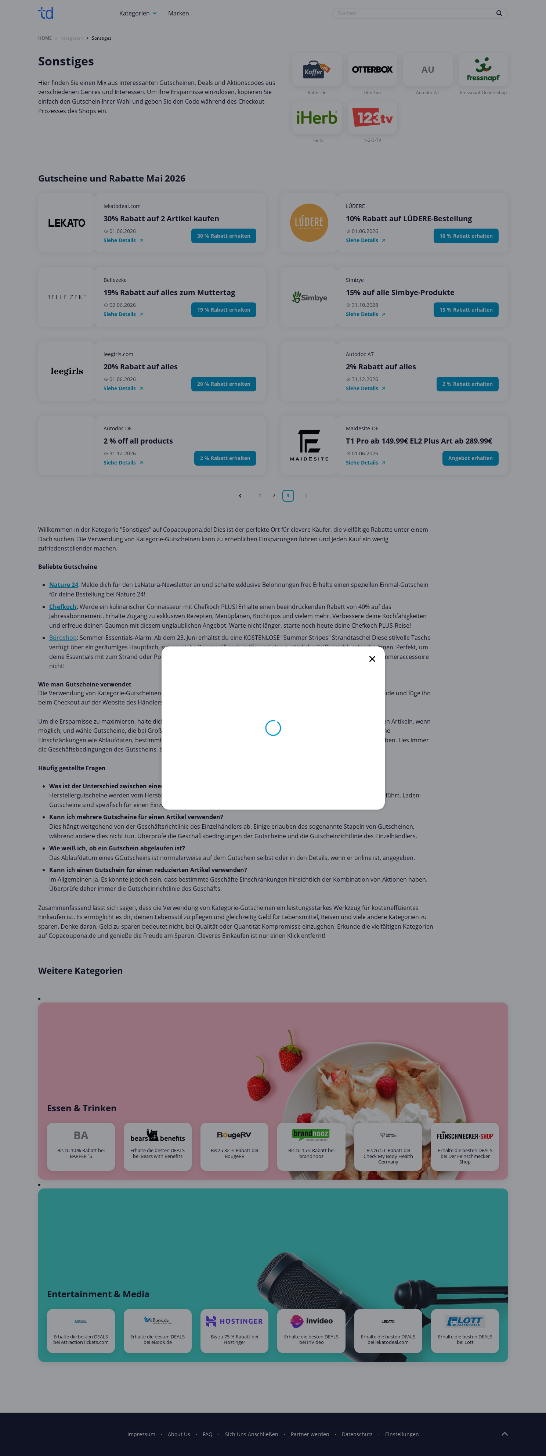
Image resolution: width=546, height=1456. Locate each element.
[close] (372, 659)
